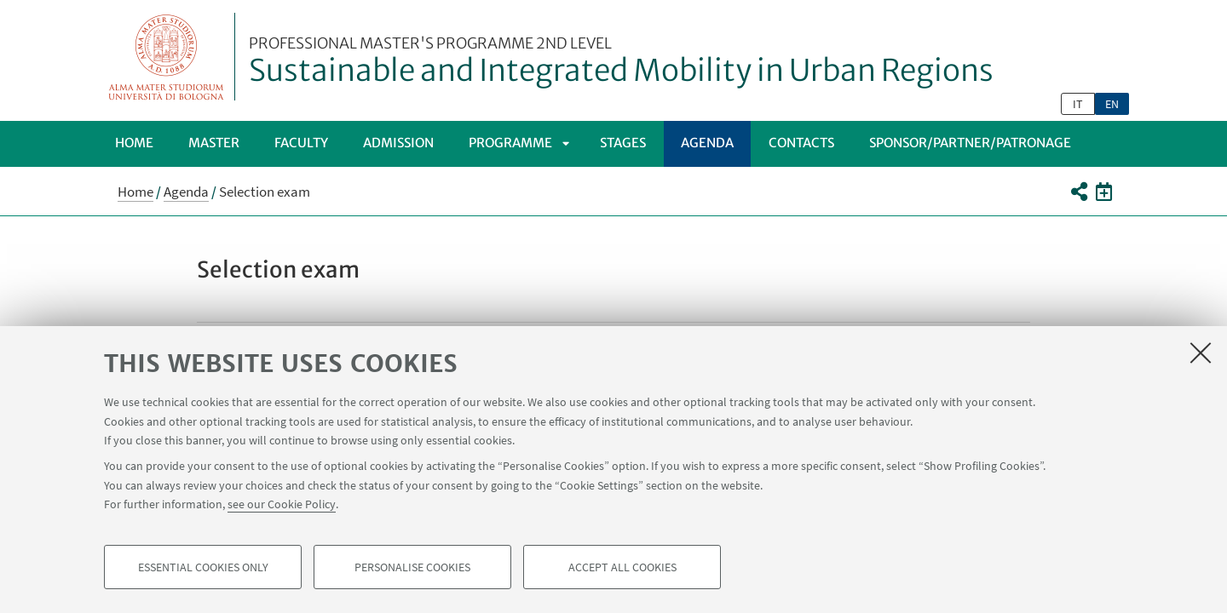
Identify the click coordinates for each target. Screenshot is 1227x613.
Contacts (801, 143)
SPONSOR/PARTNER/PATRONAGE (970, 143)
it (1078, 104)
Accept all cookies (622, 567)
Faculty (301, 143)
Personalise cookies (412, 567)
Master (213, 143)
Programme (510, 143)
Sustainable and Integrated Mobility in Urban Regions (621, 62)
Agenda (707, 143)
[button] (1078, 191)
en (1112, 104)
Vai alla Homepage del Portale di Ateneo (166, 56)
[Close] (1200, 352)
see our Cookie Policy (282, 504)
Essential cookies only (203, 567)
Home (134, 143)
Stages (623, 143)
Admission (398, 143)
